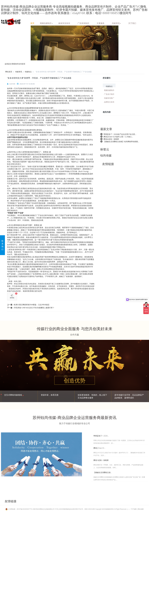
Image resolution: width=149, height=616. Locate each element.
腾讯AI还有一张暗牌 (111, 139)
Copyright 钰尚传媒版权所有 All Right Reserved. (111, 509)
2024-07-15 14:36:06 (27, 84)
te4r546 (12, 84)
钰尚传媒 (106, 155)
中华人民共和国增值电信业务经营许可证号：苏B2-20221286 (75, 509)
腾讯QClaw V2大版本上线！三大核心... (118, 136)
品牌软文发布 (109, 102)
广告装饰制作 (83, 23)
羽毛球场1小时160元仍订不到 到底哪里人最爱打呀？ (34, 307)
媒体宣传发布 (64, 23)
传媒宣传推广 (109, 98)
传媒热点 (28, 71)
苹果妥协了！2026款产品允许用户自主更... (120, 134)
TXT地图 (134, 509)
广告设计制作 (109, 94)
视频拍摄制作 (46, 23)
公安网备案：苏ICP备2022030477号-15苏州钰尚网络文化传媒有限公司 (30, 509)
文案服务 (100, 23)
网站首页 (8, 71)
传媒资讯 (116, 23)
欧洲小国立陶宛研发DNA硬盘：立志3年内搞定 (32, 304)
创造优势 (74, 380)
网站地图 (141, 509)
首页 (32, 23)
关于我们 (132, 23)
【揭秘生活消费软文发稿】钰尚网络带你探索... (121, 141)
